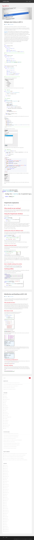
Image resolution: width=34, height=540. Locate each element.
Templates (6, 418)
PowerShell (6, 405)
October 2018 (6, 474)
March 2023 (6, 465)
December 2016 (6, 484)
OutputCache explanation (11, 202)
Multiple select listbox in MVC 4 (13, 22)
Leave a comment (11, 24)
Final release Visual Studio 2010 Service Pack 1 (9, 438)
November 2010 (6, 529)
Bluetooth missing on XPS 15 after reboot (9, 387)
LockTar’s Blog (6, 1)
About (30, 1)
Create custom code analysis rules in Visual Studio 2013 (10, 436)
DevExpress (6, 397)
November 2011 (6, 519)
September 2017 (6, 481)
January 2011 (6, 526)
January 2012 (6, 518)
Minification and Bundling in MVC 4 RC (15, 294)
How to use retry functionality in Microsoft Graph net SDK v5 (11, 382)
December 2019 (6, 471)
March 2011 (6, 524)
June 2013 (5, 502)
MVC (5, 402)
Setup (5, 410)
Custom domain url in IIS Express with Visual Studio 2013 (11, 435)
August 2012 (6, 513)
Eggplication (5, 32)
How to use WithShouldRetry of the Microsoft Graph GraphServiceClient (13, 384)
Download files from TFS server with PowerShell (9, 446)
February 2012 (6, 516)
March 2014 (6, 497)
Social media (6, 415)
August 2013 (6, 500)
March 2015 (6, 487)
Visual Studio (6, 421)
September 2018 (6, 476)
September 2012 (6, 511)
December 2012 (6, 510)
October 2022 (6, 466)
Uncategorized (6, 420)
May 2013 (5, 503)
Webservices (6, 423)
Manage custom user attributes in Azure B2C (9, 389)
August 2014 (6, 494)
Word (5, 428)
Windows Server (7, 426)
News (5, 404)
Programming (6, 407)
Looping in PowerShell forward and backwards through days (11, 444)
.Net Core (6, 394)
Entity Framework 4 (7, 399)
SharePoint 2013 (7, 413)
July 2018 (5, 479)
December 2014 (6, 489)
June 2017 (5, 482)
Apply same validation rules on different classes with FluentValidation (18, 459)
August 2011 (6, 521)
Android (6, 396)
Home (27, 1)
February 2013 (6, 508)
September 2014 (6, 492)
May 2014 (5, 495)
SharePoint (6, 412)
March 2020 (6, 468)
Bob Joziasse (6, 31)
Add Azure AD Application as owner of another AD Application (15, 456)
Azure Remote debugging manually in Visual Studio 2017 (10, 433)
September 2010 (6, 531)
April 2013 (5, 505)
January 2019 (6, 473)
